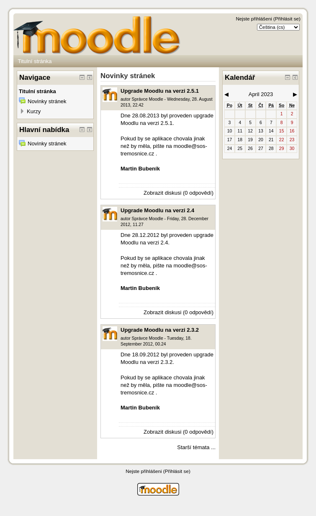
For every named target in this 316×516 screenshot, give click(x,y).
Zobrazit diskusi (162, 193)
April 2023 (261, 94)
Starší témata (193, 447)
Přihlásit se (287, 18)
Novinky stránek (47, 101)
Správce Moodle (147, 99)
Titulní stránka (34, 61)
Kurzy (34, 111)
